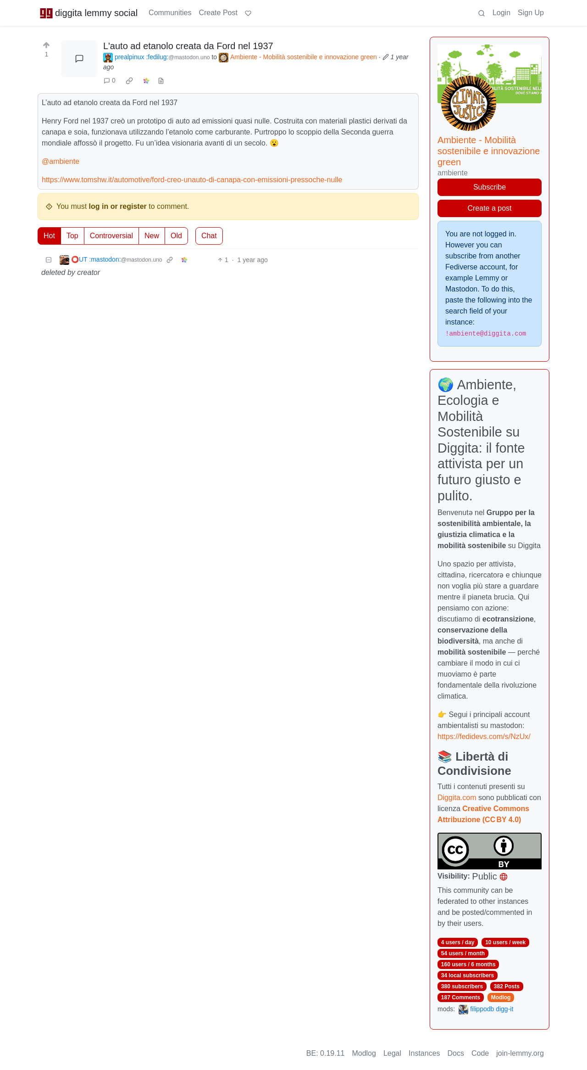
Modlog (501, 997)
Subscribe (489, 187)
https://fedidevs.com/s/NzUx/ (484, 736)
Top (72, 236)
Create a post (489, 208)
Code (480, 1053)
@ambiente (60, 161)
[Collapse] (48, 260)
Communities (170, 13)
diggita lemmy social (88, 13)
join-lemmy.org (520, 1053)
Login (501, 13)
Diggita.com (456, 797)
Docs (456, 1053)
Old (176, 236)
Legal (392, 1053)
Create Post (218, 13)
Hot (49, 236)
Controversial (111, 236)
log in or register (118, 206)
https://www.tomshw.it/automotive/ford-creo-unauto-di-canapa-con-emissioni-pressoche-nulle (192, 180)
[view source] (161, 80)
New (151, 236)
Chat (209, 236)
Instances (424, 1053)
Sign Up (531, 13)
